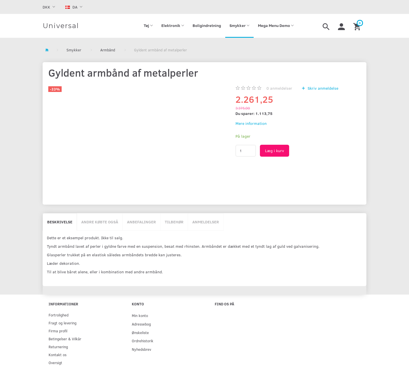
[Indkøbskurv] (357, 26)
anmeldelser (279, 88)
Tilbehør (174, 221)
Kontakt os (57, 354)
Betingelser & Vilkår (65, 338)
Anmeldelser (205, 221)
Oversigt (55, 362)
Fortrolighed (58, 314)
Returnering (58, 346)
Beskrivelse (59, 221)
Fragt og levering (62, 322)
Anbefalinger (141, 221)
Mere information (251, 123)
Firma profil (58, 330)
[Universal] (61, 26)
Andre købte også (99, 221)
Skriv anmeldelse (322, 88)
